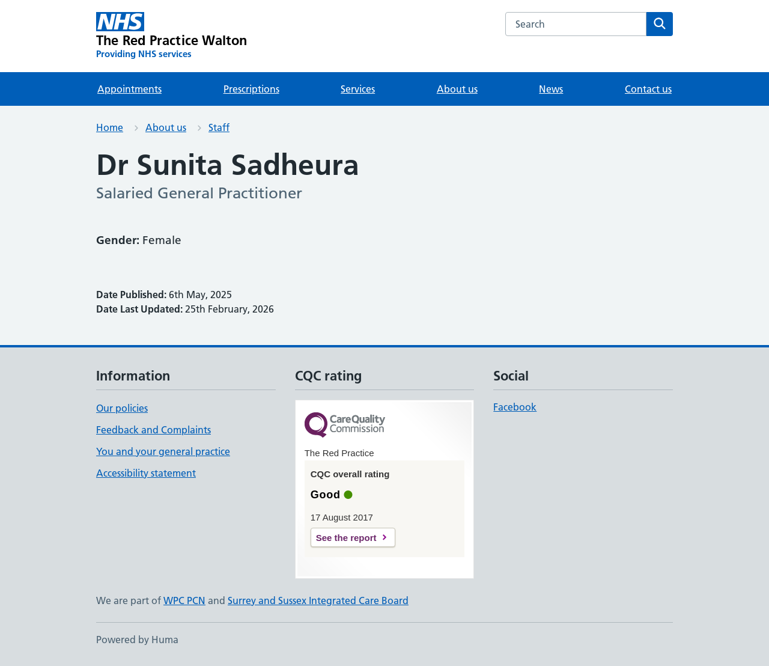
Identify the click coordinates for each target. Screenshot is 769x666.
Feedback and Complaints (153, 430)
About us (457, 89)
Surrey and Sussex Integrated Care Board (318, 600)
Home (109, 127)
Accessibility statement (146, 473)
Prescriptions (251, 89)
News (551, 89)
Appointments (129, 89)
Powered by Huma (137, 640)
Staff (218, 127)
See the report (346, 538)
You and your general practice (163, 451)
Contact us (648, 89)
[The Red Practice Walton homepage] (172, 36)
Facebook (514, 407)
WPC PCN (184, 600)
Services (358, 89)
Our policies (122, 408)
